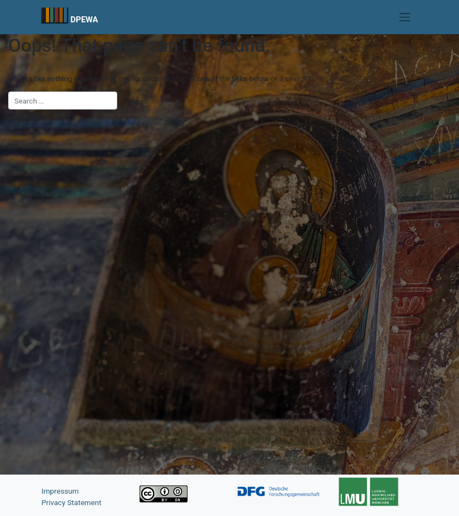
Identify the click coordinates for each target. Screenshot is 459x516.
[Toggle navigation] (405, 17)
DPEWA (84, 20)
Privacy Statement (71, 502)
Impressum (59, 491)
